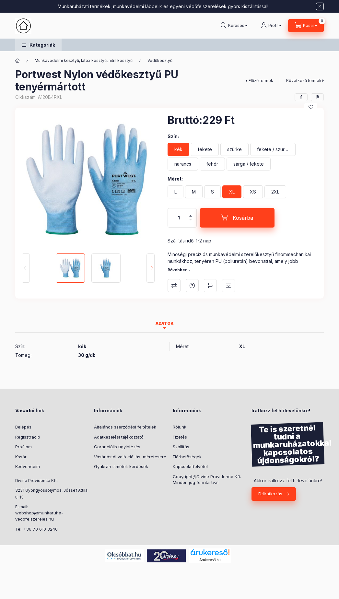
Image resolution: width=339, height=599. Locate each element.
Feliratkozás (270, 493)
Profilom (23, 446)
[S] (212, 191)
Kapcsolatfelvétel (190, 466)
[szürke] (234, 149)
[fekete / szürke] (273, 149)
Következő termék (303, 80)
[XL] (231, 191)
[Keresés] (234, 25)
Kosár (21, 456)
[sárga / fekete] (249, 164)
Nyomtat (210, 285)
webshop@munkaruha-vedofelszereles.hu (39, 516)
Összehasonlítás (174, 285)
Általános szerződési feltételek (125, 426)
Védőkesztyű (159, 60)
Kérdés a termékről (192, 285)
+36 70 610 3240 (40, 529)
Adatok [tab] (165, 323)
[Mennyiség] (178, 217)
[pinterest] (317, 97)
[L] (175, 191)
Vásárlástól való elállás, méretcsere (130, 456)
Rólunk (179, 426)
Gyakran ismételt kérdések (121, 466)
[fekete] (205, 149)
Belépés (23, 426)
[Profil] (271, 25)
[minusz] (190, 222)
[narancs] (183, 164)
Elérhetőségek (187, 456)
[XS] (253, 191)
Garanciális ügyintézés (117, 446)
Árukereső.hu (209, 560)
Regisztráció (27, 437)
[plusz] (190, 213)
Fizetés (180, 437)
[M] (194, 191)
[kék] (178, 149)
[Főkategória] (17, 61)
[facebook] (301, 97)
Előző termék (261, 80)
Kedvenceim (27, 466)
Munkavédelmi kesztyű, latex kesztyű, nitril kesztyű (84, 60)
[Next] (150, 268)
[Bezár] (320, 6)
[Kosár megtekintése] (306, 25)
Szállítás (181, 446)
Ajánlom (228, 285)
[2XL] (275, 191)
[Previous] (26, 268)
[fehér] (212, 164)
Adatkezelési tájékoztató (119, 437)
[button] (38, 45)
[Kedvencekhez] (310, 107)
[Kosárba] (237, 218)
